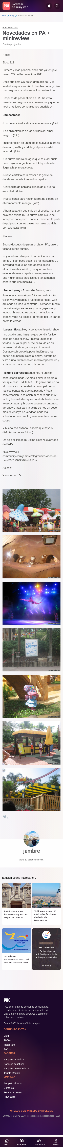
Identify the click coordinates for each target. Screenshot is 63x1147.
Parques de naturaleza (16, 1068)
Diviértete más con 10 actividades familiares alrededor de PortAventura (45, 916)
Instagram (9, 1044)
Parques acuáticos (14, 1064)
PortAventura (10, 28)
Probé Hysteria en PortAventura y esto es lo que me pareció (15, 914)
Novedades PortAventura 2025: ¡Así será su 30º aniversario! (16, 959)
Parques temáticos (14, 1059)
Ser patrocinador (13, 1083)
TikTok (7, 1040)
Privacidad (9, 1096)
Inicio (4, 16)
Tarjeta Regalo (12, 1073)
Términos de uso (13, 1092)
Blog (12, 16)
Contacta (9, 1087)
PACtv (7, 1049)
